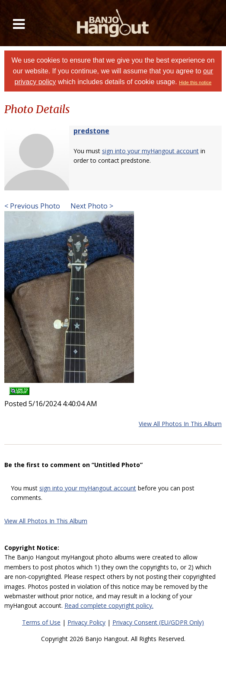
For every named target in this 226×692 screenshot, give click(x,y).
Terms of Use (41, 622)
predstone (91, 131)
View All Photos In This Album (180, 424)
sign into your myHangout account (150, 151)
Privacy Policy (86, 622)
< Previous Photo (32, 206)
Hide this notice (195, 82)
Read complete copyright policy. (108, 605)
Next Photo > (91, 206)
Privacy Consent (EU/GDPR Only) (158, 622)
